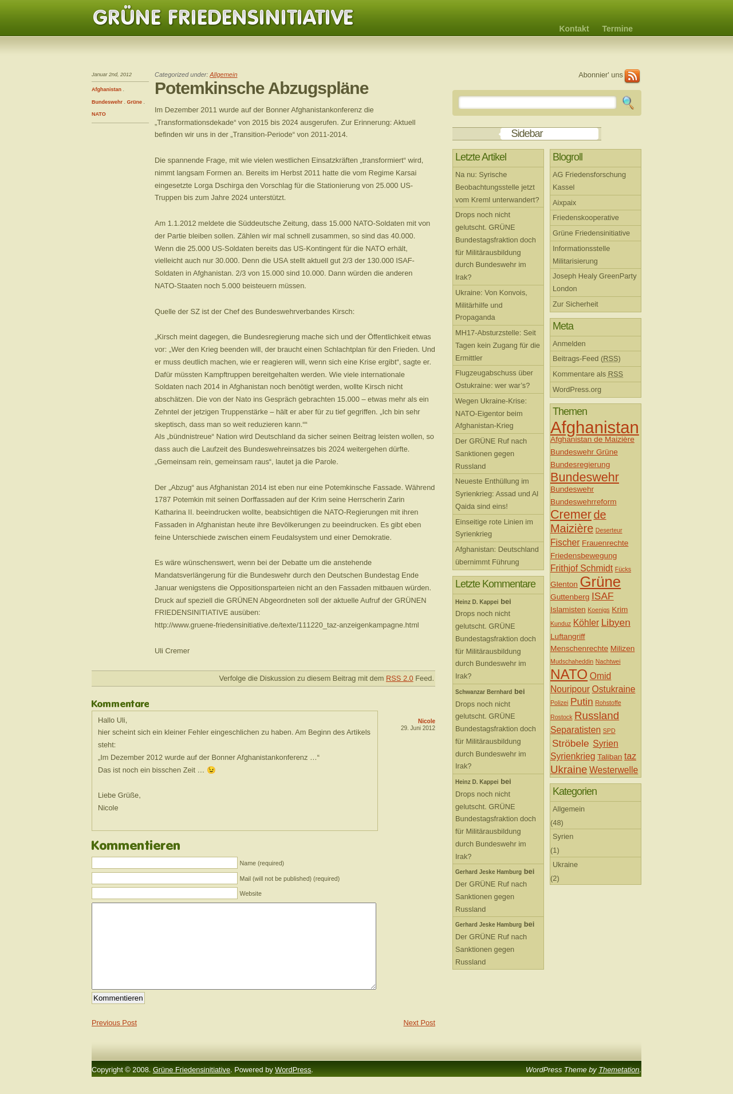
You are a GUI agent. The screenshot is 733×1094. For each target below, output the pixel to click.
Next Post (419, 1040)
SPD (609, 730)
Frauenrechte (605, 543)
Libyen (615, 622)
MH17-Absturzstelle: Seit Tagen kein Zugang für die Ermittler (497, 345)
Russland (596, 715)
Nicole (426, 721)
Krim (620, 609)
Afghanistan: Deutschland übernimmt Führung (497, 555)
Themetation (618, 1087)
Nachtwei (608, 661)
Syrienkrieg (573, 756)
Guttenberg (569, 597)
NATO (99, 114)
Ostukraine (614, 689)
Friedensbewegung (583, 555)
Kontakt (574, 28)
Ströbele (570, 743)
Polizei (559, 702)
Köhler (586, 623)
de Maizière (578, 521)
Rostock (561, 716)
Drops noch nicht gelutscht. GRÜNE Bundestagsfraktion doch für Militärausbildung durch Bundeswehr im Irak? (495, 245)
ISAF (603, 596)
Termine (617, 28)
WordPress (293, 1087)
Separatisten (575, 730)
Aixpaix (564, 202)
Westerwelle (613, 770)
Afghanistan (106, 89)
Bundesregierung (580, 464)
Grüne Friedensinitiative (223, 18)
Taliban (609, 756)
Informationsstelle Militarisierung (581, 254)
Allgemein (223, 74)
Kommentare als (588, 374)
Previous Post (114, 1040)
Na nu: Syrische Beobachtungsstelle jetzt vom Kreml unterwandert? (497, 187)
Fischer (565, 542)
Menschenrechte (579, 648)
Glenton (564, 584)
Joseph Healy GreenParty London (595, 282)
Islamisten (568, 609)
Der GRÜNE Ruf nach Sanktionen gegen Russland (491, 453)
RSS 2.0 (399, 678)
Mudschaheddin (571, 661)
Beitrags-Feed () (587, 358)
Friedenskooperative (586, 217)
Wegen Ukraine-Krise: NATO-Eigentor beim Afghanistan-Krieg (491, 413)
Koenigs (599, 609)
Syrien (605, 743)
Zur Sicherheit (575, 304)
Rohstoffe (608, 702)
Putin (581, 701)
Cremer (571, 514)
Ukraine (569, 769)
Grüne (135, 102)
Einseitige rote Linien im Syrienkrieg (494, 528)
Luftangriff (567, 636)
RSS (632, 76)
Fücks (623, 569)
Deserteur (609, 530)
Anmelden (569, 343)
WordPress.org (577, 389)
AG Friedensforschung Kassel (589, 180)
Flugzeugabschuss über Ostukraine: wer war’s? (494, 379)
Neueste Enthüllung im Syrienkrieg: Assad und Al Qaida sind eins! (496, 494)
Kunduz (560, 623)
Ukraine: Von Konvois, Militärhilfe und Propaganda (491, 305)
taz (630, 756)
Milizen (622, 648)
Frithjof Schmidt (581, 568)
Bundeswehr (107, 102)
